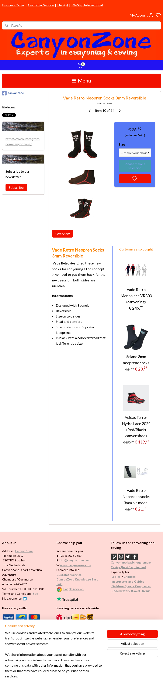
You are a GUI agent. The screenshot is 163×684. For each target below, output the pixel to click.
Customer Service (41, 5)
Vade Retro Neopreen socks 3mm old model (136, 496)
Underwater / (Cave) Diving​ (130, 591)
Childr (128, 576)
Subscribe (16, 187)
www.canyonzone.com (75, 565)
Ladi (114, 576)
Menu (81, 80)
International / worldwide (73, 623)
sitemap (94, 676)
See (35, 593)
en (134, 576)
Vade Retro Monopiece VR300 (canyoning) (136, 295)
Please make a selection (135, 166)
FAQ (59, 584)
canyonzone (13, 93)
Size (122, 144)
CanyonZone (24, 551)
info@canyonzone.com (74, 560)
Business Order (13, 5)
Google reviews (73, 589)
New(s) (62, 5)
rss (102, 676)
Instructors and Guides (127, 581)
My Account (142, 15)
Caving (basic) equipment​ (128, 567)
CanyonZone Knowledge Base (77, 579)
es (119, 576)
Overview (62, 234)
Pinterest (8, 107)
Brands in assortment (17, 636)
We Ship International (87, 5)
